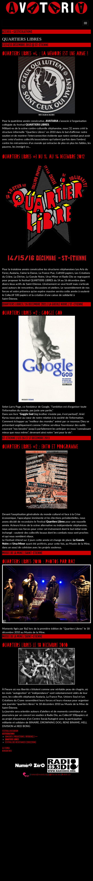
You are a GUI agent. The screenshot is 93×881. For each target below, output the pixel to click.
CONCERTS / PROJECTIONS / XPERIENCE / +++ (21, 736)
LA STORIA (6, 748)
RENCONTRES (7, 751)
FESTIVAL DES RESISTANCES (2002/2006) (20, 742)
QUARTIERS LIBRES (12, 739)
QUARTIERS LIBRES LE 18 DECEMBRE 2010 (35, 644)
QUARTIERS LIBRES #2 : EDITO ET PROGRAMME (40, 446)
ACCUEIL (6, 32)
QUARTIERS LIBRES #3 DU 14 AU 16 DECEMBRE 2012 (43, 156)
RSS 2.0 (66, 774)
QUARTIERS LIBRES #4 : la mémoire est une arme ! (45, 53)
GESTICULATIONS (22, 32)
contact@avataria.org (39, 774)
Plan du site (54, 774)
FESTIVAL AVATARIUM (10, 731)
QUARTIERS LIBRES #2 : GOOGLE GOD (32, 312)
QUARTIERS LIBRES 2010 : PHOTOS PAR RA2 (38, 561)
